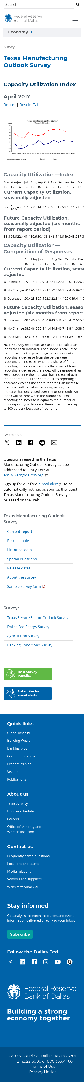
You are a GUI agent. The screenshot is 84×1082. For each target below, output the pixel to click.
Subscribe (20, 934)
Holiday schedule (20, 811)
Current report (19, 531)
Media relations (19, 871)
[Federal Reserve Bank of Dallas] (23, 19)
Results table (18, 540)
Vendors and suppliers (24, 879)
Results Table (31, 104)
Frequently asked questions (28, 856)
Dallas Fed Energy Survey (28, 626)
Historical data (19, 549)
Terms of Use (43, 1066)
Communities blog (21, 756)
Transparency (17, 803)
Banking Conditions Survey (29, 645)
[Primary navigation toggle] (75, 18)
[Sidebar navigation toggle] (42, 33)
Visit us (12, 771)
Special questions (22, 559)
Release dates (18, 568)
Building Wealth (19, 740)
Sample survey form (24, 586)
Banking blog (17, 748)
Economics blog (19, 764)
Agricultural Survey (23, 635)
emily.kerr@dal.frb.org (23, 475)
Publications (16, 779)
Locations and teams (23, 863)
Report (10, 104)
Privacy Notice (43, 1072)
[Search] (39, 5)
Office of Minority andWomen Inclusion (24, 829)
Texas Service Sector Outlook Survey (37, 617)
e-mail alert (48, 483)
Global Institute (19, 733)
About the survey (21, 577)
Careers (13, 819)
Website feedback (20, 887)
